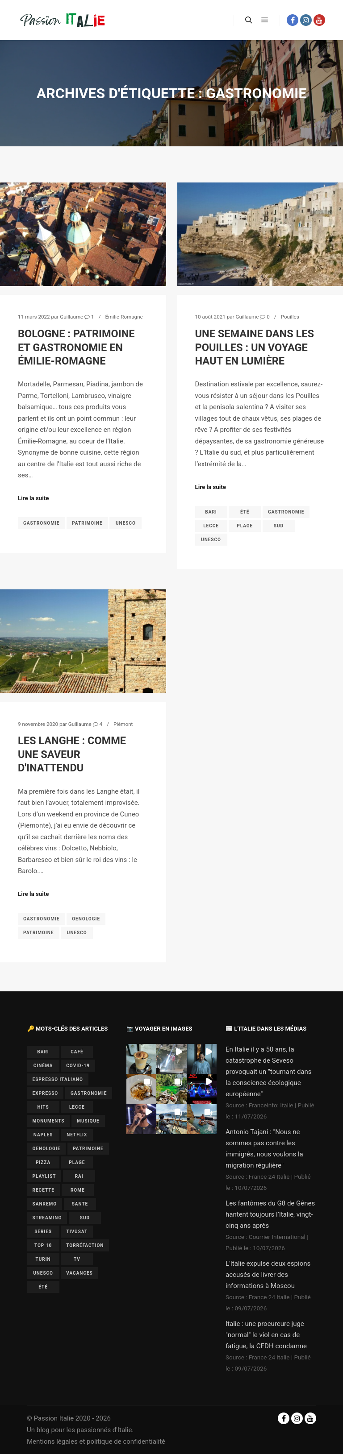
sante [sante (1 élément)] (80, 1203)
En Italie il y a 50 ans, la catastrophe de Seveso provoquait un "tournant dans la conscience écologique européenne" (269, 1071)
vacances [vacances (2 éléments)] (79, 1273)
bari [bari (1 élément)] (43, 1051)
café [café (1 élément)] (77, 1051)
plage (245, 525)
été (245, 512)
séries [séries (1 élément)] (43, 1231)
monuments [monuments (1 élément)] (49, 1120)
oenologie (86, 918)
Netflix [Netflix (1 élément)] (77, 1134)
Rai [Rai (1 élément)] (79, 1176)
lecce (211, 525)
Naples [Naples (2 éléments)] (43, 1134)
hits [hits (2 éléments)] (43, 1107)
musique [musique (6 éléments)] (88, 1120)
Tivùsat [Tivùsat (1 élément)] (77, 1231)
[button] (141, 1059)
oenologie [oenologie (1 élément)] (47, 1148)
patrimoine (87, 523)
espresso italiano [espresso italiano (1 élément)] (58, 1079)
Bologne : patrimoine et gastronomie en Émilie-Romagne (76, 347)
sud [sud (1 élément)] (85, 1217)
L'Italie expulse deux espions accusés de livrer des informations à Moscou (268, 1274)
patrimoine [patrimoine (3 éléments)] (88, 1148)
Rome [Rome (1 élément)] (78, 1190)
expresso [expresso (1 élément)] (46, 1093)
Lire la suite (33, 498)
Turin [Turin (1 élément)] (42, 1259)
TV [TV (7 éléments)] (77, 1259)
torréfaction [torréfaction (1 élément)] (85, 1245)
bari (211, 512)
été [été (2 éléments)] (43, 1286)
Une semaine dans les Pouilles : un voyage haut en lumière (254, 347)
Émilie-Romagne (123, 317)
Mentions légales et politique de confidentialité (96, 1441)
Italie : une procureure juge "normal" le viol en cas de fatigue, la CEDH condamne (266, 1335)
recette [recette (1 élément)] (43, 1190)
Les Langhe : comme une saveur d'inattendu (72, 754)
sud (279, 525)
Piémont (123, 724)
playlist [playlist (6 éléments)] (44, 1176)
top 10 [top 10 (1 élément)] (43, 1245)
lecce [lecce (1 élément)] (77, 1107)
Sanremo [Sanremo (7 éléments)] (45, 1203)
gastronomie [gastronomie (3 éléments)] (89, 1093)
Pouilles (290, 317)
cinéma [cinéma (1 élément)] (43, 1065)
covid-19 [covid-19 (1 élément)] (78, 1065)
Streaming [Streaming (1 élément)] (47, 1217)
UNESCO (126, 523)
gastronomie (41, 523)
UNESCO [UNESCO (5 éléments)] (43, 1273)
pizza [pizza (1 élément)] (43, 1162)
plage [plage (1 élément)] (77, 1162)
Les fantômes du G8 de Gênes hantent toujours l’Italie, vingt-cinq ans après (270, 1214)
